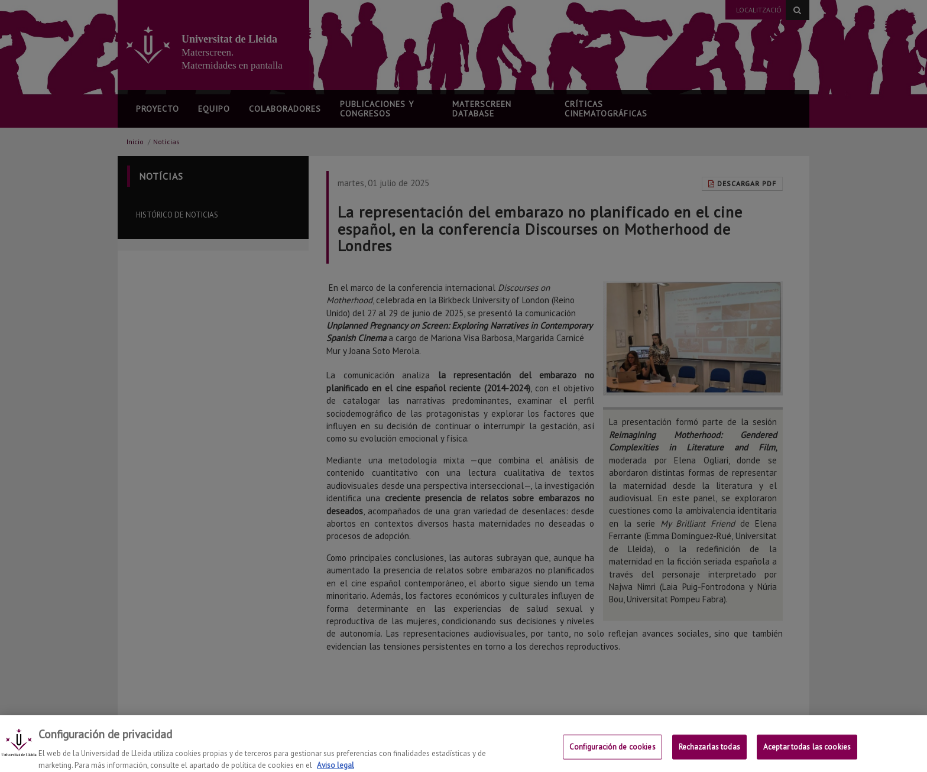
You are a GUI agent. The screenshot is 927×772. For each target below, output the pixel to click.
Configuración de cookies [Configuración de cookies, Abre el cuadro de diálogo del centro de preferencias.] (612, 755)
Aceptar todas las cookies (807, 755)
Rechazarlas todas (709, 755)
